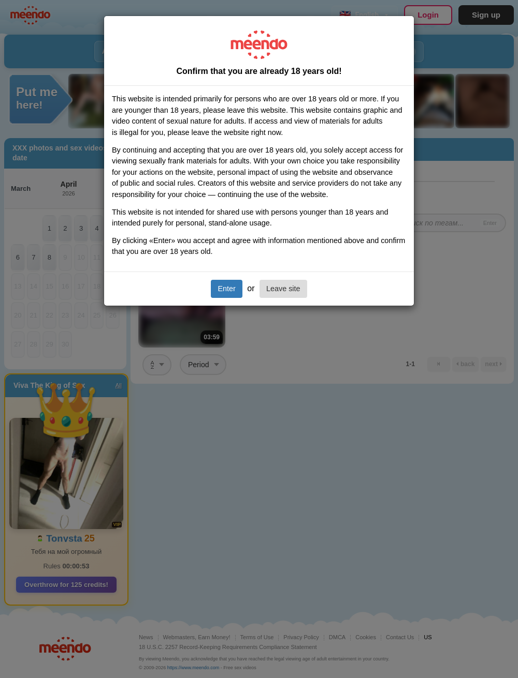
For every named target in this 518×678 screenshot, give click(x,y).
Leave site (283, 288)
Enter (226, 288)
